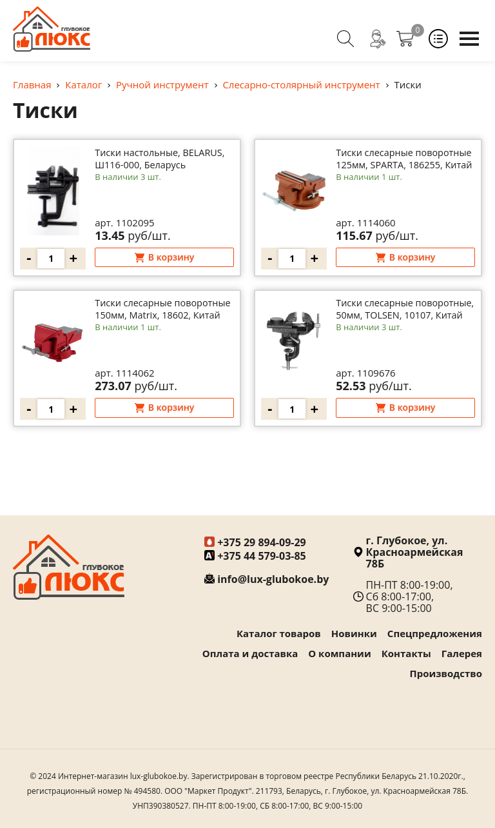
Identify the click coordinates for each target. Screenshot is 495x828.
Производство (446, 673)
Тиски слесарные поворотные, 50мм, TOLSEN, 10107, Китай (391, 326)
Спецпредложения (434, 633)
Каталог (83, 84)
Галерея (462, 653)
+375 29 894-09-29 (261, 542)
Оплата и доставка (250, 653)
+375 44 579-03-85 (261, 556)
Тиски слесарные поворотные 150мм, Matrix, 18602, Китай (163, 326)
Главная (32, 84)
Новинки (354, 633)
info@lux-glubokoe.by (273, 579)
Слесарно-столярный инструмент (301, 84)
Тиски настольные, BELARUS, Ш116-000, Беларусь (146, 167)
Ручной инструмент (162, 84)
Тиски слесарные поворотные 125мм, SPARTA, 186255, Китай (392, 167)
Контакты (406, 653)
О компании (339, 653)
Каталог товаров (279, 633)
